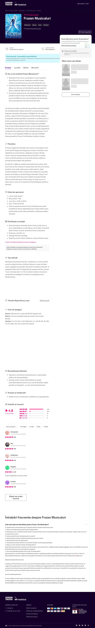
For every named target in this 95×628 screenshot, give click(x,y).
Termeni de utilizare (32, 614)
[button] (44, 15)
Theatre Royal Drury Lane (33, 28)
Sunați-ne (10, 608)
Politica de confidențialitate (34, 611)
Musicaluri (22, 10)
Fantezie (46, 25)
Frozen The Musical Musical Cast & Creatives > (20, 242)
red (76, 556)
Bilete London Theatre (11, 10)
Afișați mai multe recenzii (16, 497)
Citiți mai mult (44, 300)
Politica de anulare (31, 617)
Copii (39, 25)
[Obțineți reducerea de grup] (68, 45)
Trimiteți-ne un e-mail (13, 611)
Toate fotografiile (85, 32)
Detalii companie (31, 608)
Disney (34, 25)
